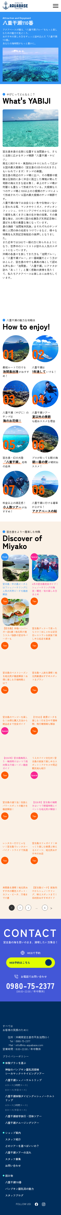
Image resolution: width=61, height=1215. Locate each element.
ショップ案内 (13, 1133)
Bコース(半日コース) (16, 1089)
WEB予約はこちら (30, 962)
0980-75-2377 (30, 985)
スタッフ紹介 (13, 1139)
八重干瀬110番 (13, 1182)
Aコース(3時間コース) (16, 1085)
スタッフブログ (14, 1195)
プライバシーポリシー (16, 1056)
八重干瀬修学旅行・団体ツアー (23, 1116)
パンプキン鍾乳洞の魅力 (19, 1189)
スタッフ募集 (13, 1159)
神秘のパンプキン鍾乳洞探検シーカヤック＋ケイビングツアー (24, 1071)
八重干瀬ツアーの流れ (18, 1152)
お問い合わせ (13, 1166)
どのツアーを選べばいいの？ (22, 1146)
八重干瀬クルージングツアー (22, 1123)
